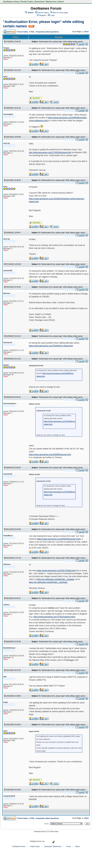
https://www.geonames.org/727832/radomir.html (53, 617)
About (61, 1)
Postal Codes (27, 1)
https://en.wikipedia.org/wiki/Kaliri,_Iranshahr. (48, 582)
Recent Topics (43, 13)
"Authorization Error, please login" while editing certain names (60, 41)
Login (51, 15)
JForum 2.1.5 (45, 831)
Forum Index (22, 32)
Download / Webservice (45, 1)
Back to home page (60, 13)
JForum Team (54, 831)
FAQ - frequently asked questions (45, 32)
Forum (68, 846)
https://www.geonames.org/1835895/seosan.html (50, 454)
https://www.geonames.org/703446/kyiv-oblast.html (51, 346)
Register (41, 15)
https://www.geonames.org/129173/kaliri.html (56, 570)
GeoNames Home (10, 1)
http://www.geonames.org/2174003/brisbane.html (50, 152)
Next (87, 32)
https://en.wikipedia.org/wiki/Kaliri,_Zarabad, (55, 579)
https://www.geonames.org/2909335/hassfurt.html (58, 539)
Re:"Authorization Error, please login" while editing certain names (61, 70)
